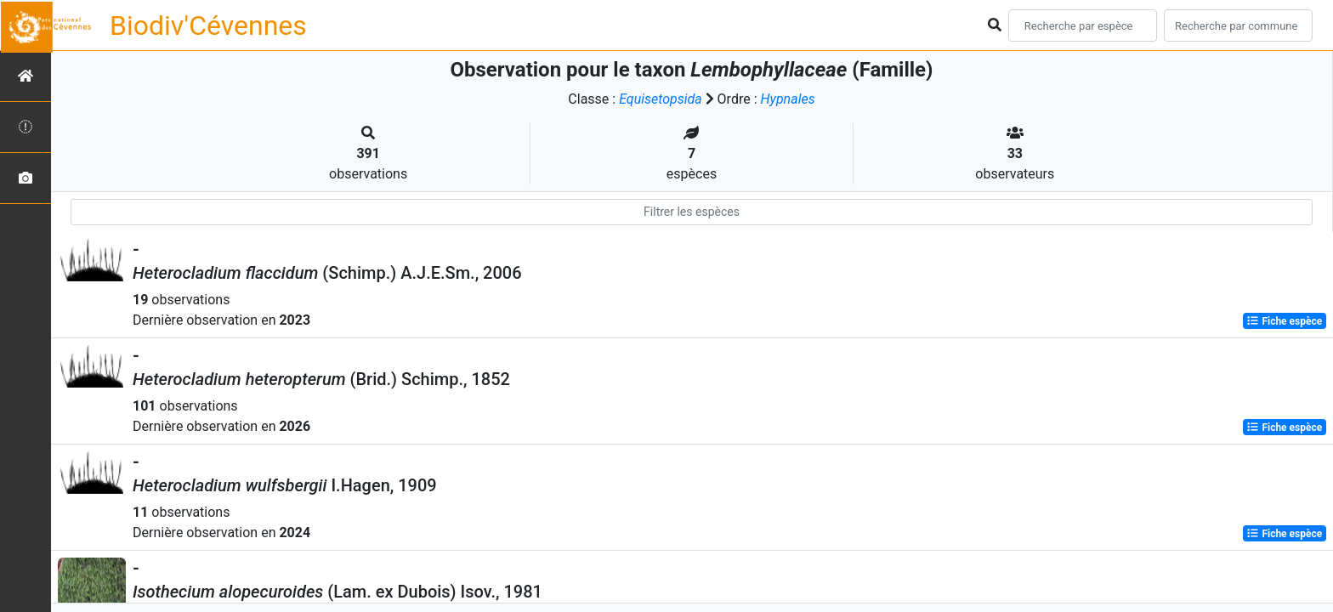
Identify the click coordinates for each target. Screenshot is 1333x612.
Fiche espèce (1284, 321)
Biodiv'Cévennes (208, 25)
